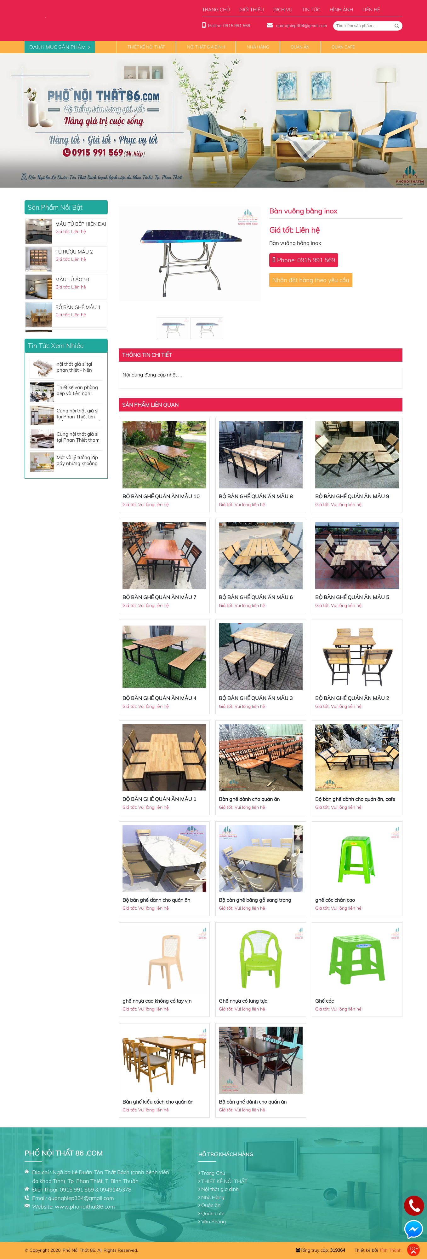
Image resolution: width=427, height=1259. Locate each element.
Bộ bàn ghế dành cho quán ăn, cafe (355, 799)
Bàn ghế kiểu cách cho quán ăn (157, 1102)
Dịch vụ (283, 10)
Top (413, 1248)
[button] (213, 182)
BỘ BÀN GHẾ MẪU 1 (78, 307)
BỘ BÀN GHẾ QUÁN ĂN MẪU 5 (352, 597)
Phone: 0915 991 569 (306, 260)
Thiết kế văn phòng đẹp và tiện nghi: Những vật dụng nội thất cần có (78, 390)
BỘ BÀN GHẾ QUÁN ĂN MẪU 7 (159, 597)
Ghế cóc (324, 1001)
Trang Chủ (213, 1173)
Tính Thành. (390, 1250)
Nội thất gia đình (206, 47)
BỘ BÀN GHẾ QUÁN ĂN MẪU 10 (161, 496)
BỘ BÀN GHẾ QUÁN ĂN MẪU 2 (352, 698)
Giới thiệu (251, 10)
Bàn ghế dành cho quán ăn (249, 799)
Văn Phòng (213, 1221)
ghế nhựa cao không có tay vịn (156, 1001)
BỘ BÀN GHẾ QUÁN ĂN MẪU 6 (256, 597)
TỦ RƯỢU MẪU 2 (74, 252)
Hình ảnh (341, 10)
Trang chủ (216, 10)
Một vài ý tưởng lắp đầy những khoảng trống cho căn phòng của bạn (79, 460)
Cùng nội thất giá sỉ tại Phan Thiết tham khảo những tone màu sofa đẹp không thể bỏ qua (79, 437)
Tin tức (311, 10)
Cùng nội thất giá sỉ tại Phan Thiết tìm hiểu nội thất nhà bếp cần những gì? (80, 414)
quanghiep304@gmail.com (301, 25)
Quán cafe (343, 47)
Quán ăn (300, 47)
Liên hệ (371, 10)
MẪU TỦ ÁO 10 (72, 280)
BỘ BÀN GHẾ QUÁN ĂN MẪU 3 (256, 698)
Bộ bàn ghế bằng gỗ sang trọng (255, 900)
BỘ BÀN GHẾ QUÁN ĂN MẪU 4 (159, 698)
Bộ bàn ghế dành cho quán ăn (156, 900)
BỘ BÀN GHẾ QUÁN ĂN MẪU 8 (256, 496)
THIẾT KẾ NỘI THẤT (146, 47)
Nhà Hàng (258, 47)
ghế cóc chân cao (335, 900)
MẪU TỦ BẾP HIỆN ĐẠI (80, 224)
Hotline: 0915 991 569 (229, 25)
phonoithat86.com (92, 1206)
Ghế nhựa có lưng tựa (243, 1001)
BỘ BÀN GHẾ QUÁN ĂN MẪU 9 (352, 496)
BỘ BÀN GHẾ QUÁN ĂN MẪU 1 (159, 799)
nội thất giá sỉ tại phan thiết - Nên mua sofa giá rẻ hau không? (78, 367)
